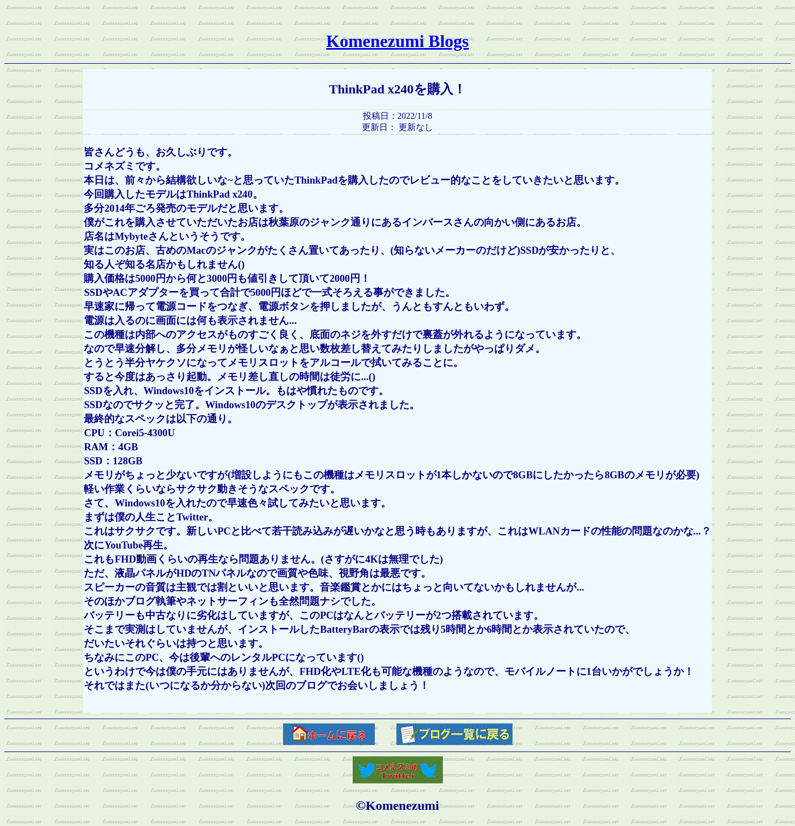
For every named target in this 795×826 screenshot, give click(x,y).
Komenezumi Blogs (397, 41)
